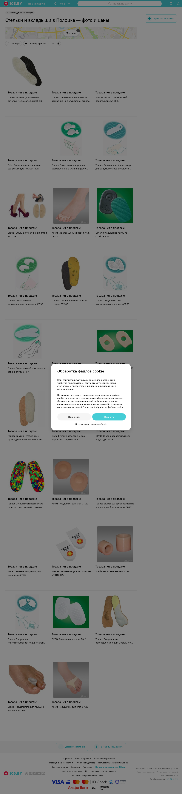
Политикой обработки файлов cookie (103, 406)
